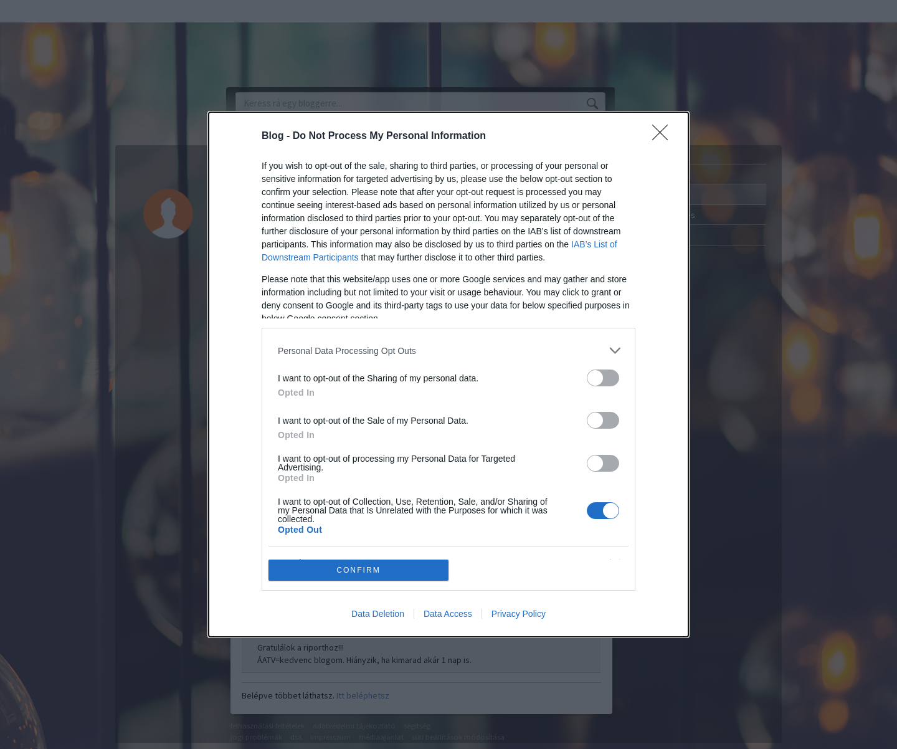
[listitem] (448, 350)
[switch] (603, 378)
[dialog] (448, 374)
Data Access (448, 614)
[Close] (664, 136)
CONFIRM (358, 570)
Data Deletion (377, 614)
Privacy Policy (518, 614)
